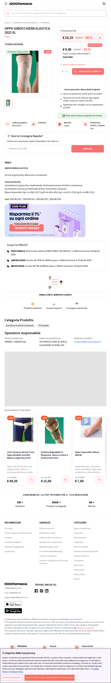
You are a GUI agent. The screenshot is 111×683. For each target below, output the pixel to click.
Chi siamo (9, 528)
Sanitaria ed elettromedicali (25, 22)
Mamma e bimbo (81, 546)
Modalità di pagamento (14, 546)
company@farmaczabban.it (87, 341)
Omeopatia (79, 560)
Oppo (7, 36)
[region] (55, 666)
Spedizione (9, 551)
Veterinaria (78, 565)
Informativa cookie (47, 533)
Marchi (77, 579)
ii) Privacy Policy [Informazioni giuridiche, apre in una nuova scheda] (16, 671)
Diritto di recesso (46, 528)
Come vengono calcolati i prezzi (18, 533)
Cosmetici (78, 533)
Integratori (78, 542)
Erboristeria (79, 569)
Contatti (8, 537)
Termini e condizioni (48, 556)
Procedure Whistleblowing (50, 551)
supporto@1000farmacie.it (16, 597)
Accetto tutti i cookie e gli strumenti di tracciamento (49, 677)
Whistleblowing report (49, 546)
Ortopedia (45, 22)
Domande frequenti (13, 542)
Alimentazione (80, 537)
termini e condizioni (85, 628)
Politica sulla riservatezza (50, 537)
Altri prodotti (79, 574)
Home (7, 22)
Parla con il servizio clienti (55, 294)
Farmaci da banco (81, 556)
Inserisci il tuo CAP (18, 148)
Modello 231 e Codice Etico (51, 542)
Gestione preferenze (12, 677)
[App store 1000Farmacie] (16, 604)
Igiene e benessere (82, 528)
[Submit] (8, 13)
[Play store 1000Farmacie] (16, 610)
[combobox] (55, 13)
